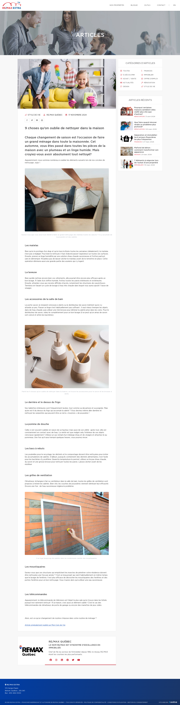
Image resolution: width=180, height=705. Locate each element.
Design (124, 86)
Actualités (126, 83)
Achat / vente (128, 79)
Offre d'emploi (149, 79)
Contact (161, 5)
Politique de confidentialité (95, 702)
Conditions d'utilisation (116, 702)
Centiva (173, 702)
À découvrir (127, 75)
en (174, 5)
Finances (146, 71)
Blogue (134, 5)
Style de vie (32, 115)
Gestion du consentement (137, 702)
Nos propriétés (117, 5)
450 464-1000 (15, 693)
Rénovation (148, 83)
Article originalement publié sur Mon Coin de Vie (45, 625)
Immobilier (147, 75)
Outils (147, 5)
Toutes (125, 71)
